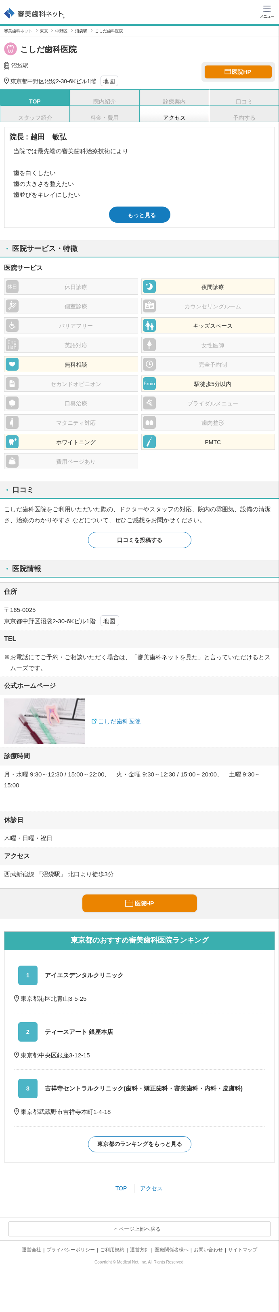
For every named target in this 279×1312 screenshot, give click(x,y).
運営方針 (139, 1250)
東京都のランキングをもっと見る (139, 1144)
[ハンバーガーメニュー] (267, 11)
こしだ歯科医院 (119, 721)
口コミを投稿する (139, 540)
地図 (109, 81)
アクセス (151, 1188)
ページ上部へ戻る (140, 1229)
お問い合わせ (208, 1250)
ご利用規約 (112, 1250)
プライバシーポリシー (70, 1250)
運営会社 (31, 1250)
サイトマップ (242, 1250)
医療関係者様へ (172, 1250)
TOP (121, 1188)
